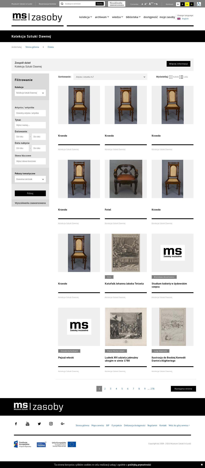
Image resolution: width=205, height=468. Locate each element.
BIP (107, 425)
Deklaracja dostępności (134, 425)
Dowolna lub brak (30, 179)
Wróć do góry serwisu (179, 425)
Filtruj (30, 193)
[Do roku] (39, 136)
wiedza (116, 17)
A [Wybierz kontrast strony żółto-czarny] (187, 4)
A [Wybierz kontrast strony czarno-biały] (182, 4)
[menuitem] (86, 17)
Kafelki (174, 77)
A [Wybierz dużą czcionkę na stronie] (151, 4)
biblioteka (132, 17)
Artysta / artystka (24, 107)
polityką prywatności (139, 464)
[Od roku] (22, 136)
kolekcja (84, 17)
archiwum (101, 17)
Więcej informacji (178, 64)
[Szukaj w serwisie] (77, 3)
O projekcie (117, 425)
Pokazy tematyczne (25, 173)
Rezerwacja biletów (47, 4)
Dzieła (51, 47)
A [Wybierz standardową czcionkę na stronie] (146, 4)
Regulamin (152, 425)
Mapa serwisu (98, 425)
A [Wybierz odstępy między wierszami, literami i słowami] (157, 4)
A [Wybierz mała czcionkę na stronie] (142, 4)
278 (152, 388)
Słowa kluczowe (23, 155)
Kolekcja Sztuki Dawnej (30, 93)
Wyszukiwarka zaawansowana (117, 4)
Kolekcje (19, 87)
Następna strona (183, 388)
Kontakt (162, 425)
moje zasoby (167, 17)
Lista (183, 77)
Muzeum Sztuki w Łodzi (22, 4)
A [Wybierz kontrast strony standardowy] (178, 4)
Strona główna (33, 47)
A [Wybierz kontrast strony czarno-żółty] (191, 4)
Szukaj (100, 3)
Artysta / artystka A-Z (111, 77)
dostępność (151, 17)
